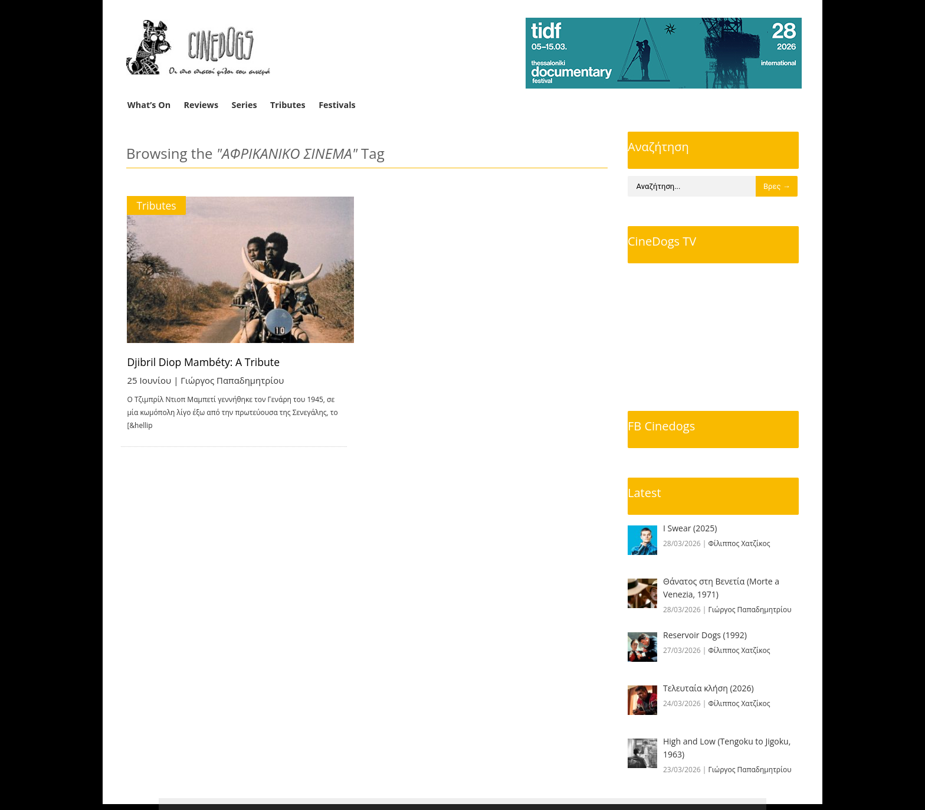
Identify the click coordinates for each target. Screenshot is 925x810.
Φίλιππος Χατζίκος (739, 543)
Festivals (337, 104)
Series (244, 104)
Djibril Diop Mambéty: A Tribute (205, 362)
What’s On (148, 104)
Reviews (201, 104)
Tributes (288, 104)
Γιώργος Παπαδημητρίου (233, 380)
